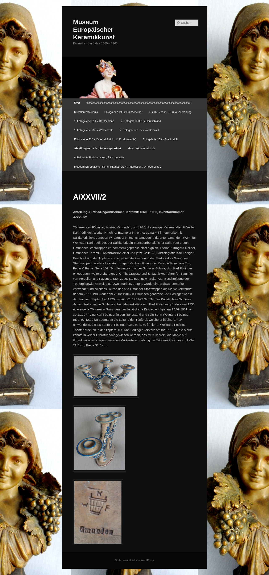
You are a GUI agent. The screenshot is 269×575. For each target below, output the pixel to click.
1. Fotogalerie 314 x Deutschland (94, 121)
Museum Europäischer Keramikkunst (94, 30)
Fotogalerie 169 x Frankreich (160, 139)
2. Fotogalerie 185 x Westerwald (139, 130)
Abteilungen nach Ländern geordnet (97, 148)
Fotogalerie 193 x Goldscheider (123, 112)
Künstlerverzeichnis (86, 112)
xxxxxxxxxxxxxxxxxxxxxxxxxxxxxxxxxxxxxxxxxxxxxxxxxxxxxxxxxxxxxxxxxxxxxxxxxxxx (138, 103)
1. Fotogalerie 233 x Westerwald (93, 130)
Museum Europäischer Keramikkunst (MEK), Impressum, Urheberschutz (118, 166)
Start (77, 103)
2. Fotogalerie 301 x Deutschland (141, 121)
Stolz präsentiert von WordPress (134, 560)
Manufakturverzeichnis (141, 148)
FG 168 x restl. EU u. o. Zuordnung (170, 112)
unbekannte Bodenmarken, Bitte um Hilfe (99, 157)
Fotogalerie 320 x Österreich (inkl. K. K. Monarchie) (105, 139)
